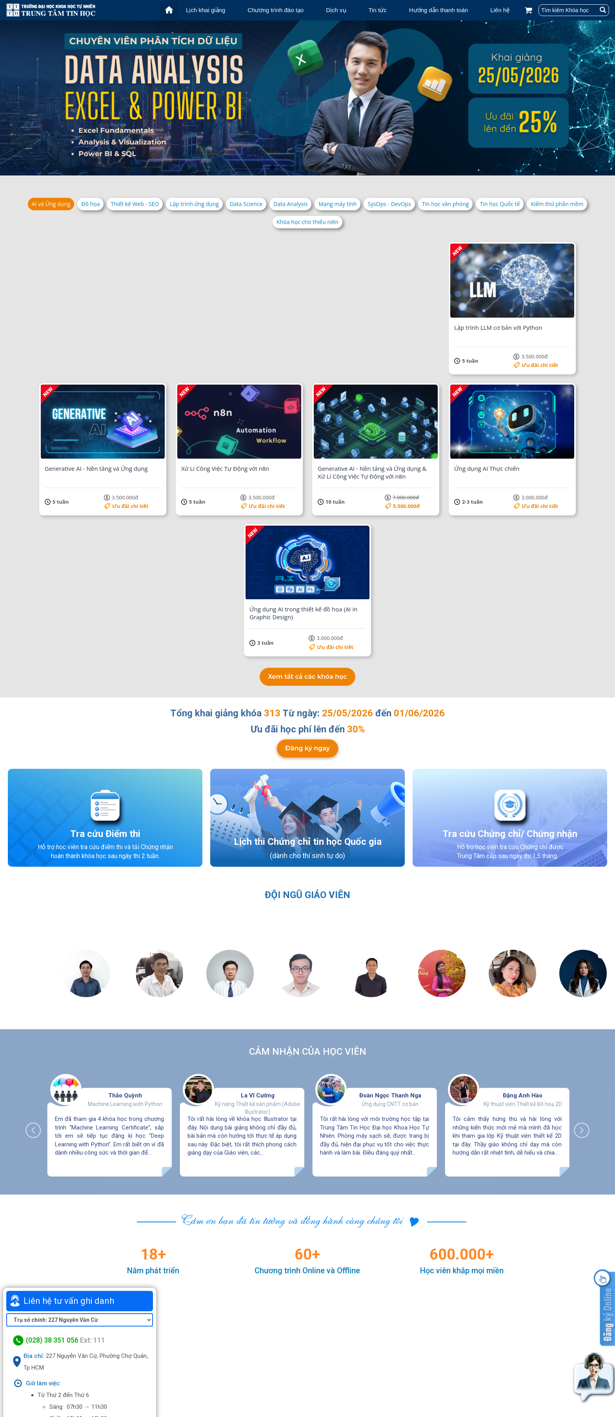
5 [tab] (304, 168)
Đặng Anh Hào (522, 921)
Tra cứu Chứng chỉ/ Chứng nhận (509, 667)
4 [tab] (296, 168)
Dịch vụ (336, 10)
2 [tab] (280, 168)
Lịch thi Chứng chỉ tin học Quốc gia (308, 674)
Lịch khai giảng (205, 10)
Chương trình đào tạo (275, 10)
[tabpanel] (307, 97)
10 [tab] (343, 168)
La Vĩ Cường (258, 921)
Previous (37, 953)
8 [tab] (327, 168)
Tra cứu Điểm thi (105, 667)
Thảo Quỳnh (125, 921)
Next (578, 953)
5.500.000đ (283, 473)
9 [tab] (335, 168)
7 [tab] (319, 168)
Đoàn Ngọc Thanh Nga (390, 921)
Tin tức (378, 10)
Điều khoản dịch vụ (460, 1373)
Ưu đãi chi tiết (116, 349)
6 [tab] (311, 168)
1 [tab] (272, 168)
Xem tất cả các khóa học (307, 502)
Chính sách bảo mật (462, 1384)
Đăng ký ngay (307, 588)
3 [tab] (288, 168)
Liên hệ (499, 10)
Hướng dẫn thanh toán (438, 10)
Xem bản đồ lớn (79, 1293)
